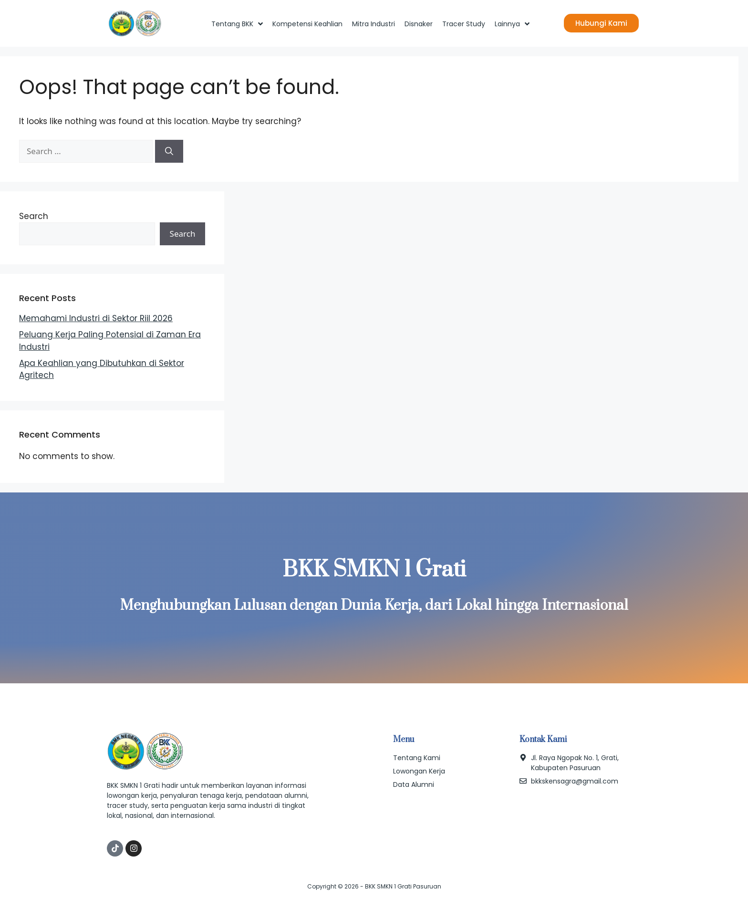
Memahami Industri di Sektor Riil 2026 (96, 318)
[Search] (169, 151)
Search (33, 216)
